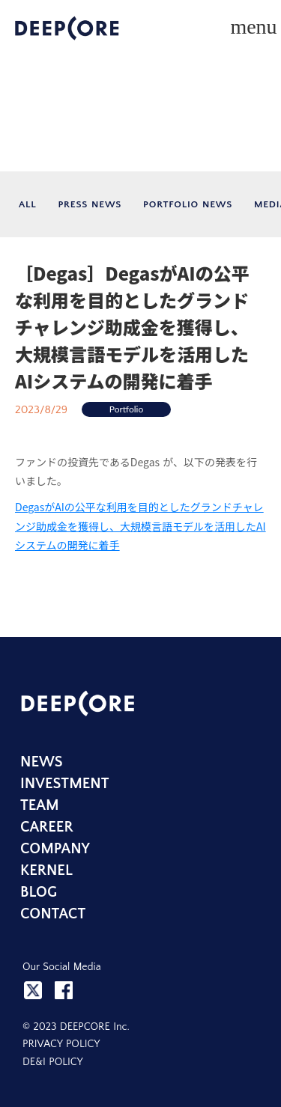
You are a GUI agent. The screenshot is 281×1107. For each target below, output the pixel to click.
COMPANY (55, 849)
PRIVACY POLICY (61, 1044)
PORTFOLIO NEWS (187, 204)
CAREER (46, 827)
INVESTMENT (64, 783)
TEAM (39, 805)
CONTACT (52, 914)
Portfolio (126, 409)
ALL (27, 204)
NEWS (41, 762)
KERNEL (46, 870)
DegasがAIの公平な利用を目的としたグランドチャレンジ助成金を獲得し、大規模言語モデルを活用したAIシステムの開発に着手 (140, 525)
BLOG (38, 892)
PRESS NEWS (89, 204)
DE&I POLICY (52, 1062)
